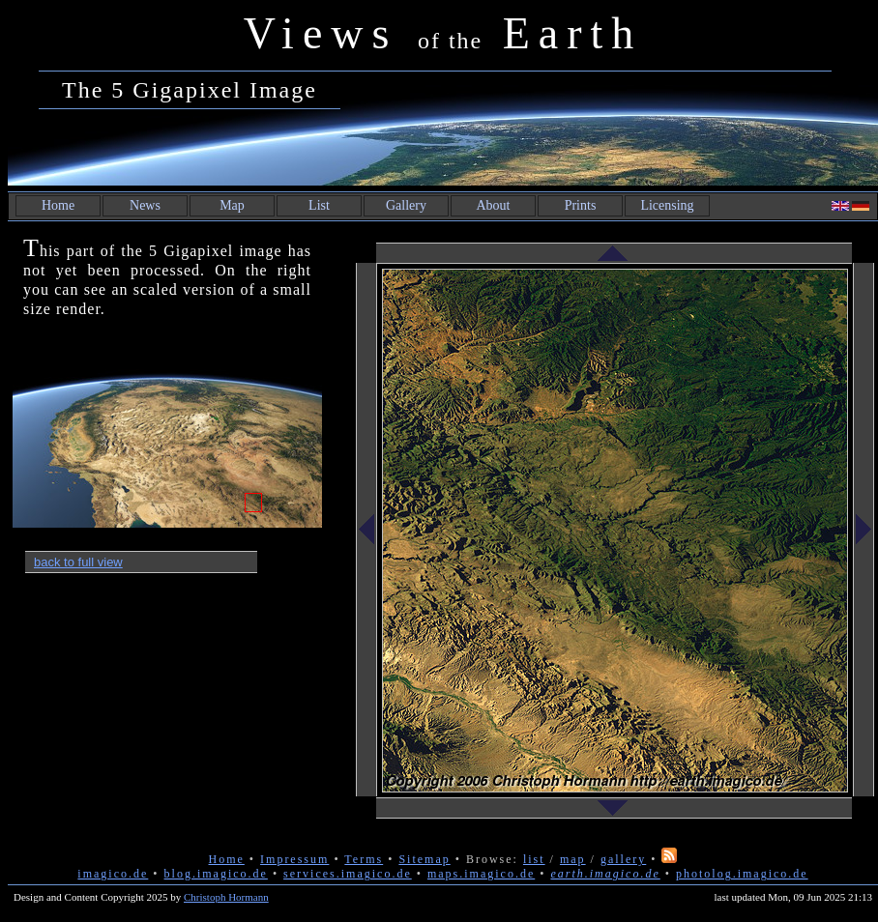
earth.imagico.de (604, 873)
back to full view (78, 562)
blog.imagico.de (216, 873)
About (494, 205)
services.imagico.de (347, 873)
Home (58, 205)
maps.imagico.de (481, 873)
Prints (581, 205)
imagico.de (112, 873)
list (534, 859)
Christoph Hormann (226, 897)
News (145, 205)
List (319, 205)
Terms (363, 859)
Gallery (406, 205)
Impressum (294, 859)
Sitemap (424, 859)
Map (232, 205)
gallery (623, 859)
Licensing (666, 205)
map (573, 859)
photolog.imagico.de (742, 873)
